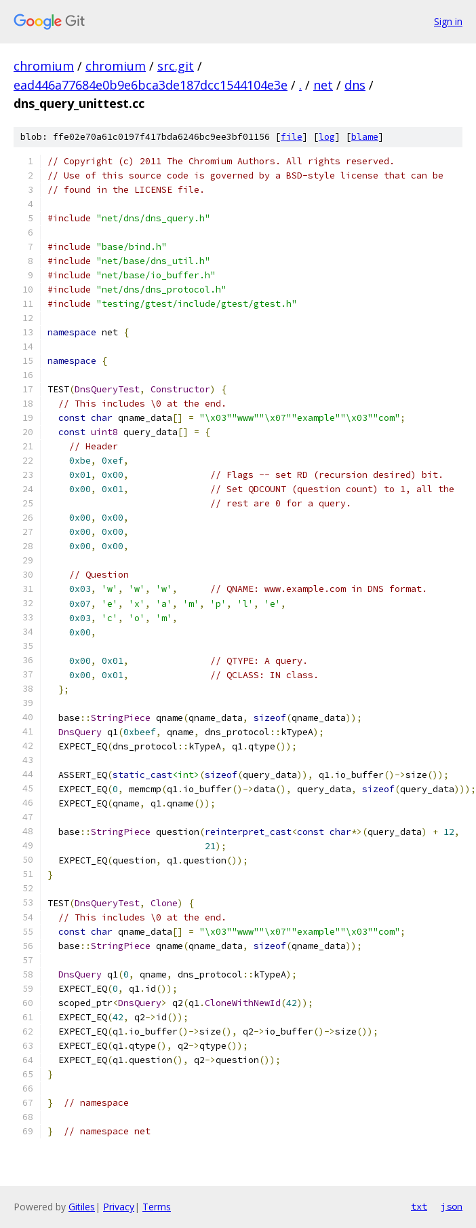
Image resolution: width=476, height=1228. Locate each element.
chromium (44, 66)
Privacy (118, 1206)
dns (354, 85)
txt (419, 1206)
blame (364, 137)
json (451, 1206)
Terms (156, 1206)
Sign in (448, 21)
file (291, 137)
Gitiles (81, 1206)
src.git (175, 66)
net (323, 85)
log (327, 137)
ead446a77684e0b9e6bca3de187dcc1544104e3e (150, 85)
